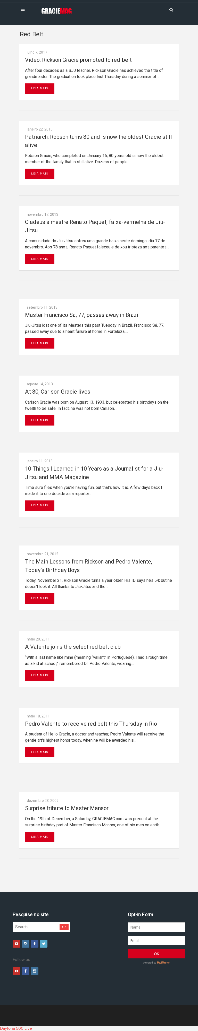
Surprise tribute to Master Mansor (67, 808)
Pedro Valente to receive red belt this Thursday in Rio (91, 724)
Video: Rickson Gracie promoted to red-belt (78, 60)
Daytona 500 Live (16, 1028)
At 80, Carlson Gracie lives (57, 391)
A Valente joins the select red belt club (73, 647)
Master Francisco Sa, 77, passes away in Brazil (82, 315)
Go (64, 927)
